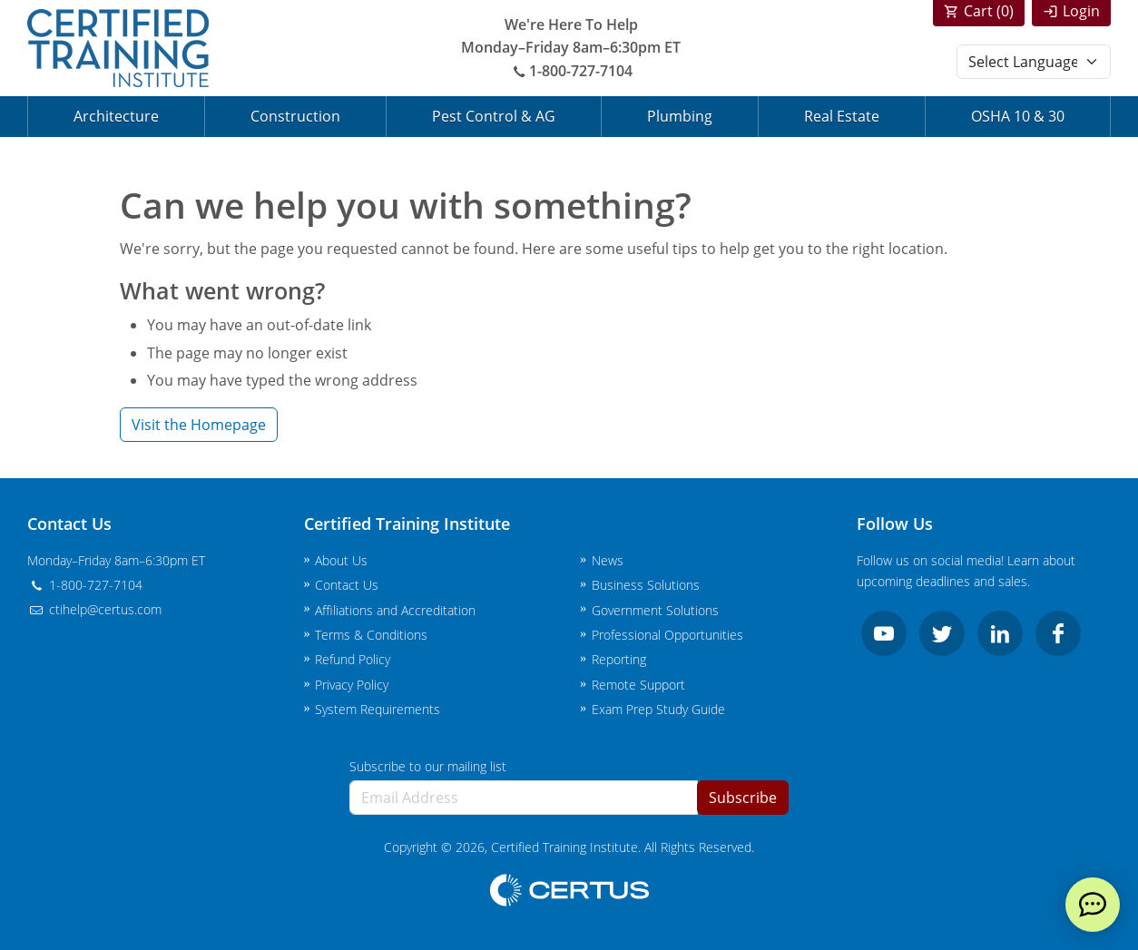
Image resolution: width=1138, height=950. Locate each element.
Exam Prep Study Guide (658, 709)
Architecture (116, 116)
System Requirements (377, 709)
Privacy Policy (351, 684)
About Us (341, 560)
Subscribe (743, 798)
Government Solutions (655, 610)
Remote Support (638, 684)
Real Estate (841, 116)
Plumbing (679, 116)
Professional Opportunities (667, 634)
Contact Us (346, 584)
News (607, 560)
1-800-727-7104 (571, 71)
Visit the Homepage (199, 425)
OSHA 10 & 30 (1017, 116)
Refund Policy (352, 659)
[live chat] (1092, 904)
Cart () (989, 11)
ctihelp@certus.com (94, 609)
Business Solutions (646, 584)
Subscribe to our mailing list (427, 766)
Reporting (619, 659)
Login (1081, 11)
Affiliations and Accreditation (395, 610)
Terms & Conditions (371, 634)
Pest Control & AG (493, 116)
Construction (295, 116)
